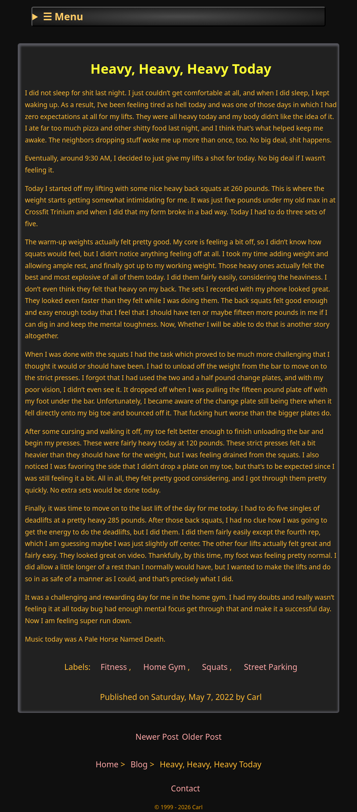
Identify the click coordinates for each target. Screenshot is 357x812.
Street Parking (270, 666)
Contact (185, 788)
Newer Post (156, 736)
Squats (214, 666)
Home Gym (164, 666)
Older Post (202, 736)
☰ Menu (63, 16)
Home (107, 764)
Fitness (114, 666)
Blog (140, 764)
